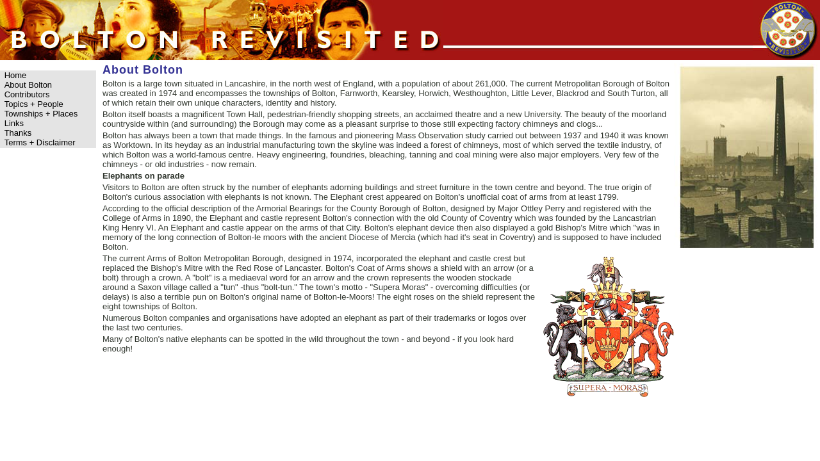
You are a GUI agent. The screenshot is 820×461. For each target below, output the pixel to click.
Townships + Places (41, 113)
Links (14, 123)
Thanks (18, 133)
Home (15, 75)
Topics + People (33, 104)
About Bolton (28, 85)
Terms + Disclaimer (40, 142)
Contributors (27, 94)
